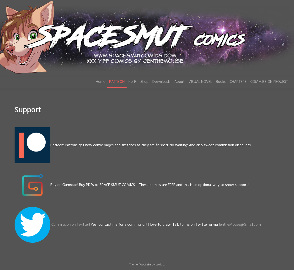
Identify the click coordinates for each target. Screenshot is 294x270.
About (179, 82)
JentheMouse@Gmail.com (240, 225)
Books (221, 82)
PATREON (117, 82)
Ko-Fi (132, 82)
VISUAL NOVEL (200, 82)
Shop (144, 82)
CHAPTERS (238, 82)
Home (100, 82)
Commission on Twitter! (70, 225)
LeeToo (159, 264)
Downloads (161, 82)
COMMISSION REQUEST (269, 82)
